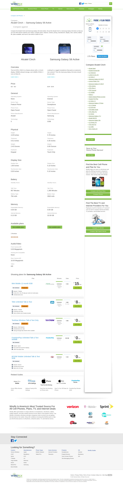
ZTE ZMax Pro (93, 112)
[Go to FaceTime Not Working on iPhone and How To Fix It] (46, 382)
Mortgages (91, 8)
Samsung (26, 464)
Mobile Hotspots (40, 452)
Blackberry (80, 454)
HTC (25, 456)
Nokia (25, 462)
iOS (79, 456)
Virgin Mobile (14, 460)
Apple (25, 452)
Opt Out (110, 475)
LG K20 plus (92, 107)
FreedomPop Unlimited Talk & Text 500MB (25, 338)
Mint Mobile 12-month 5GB (22, 283)
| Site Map (104, 475)
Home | (72, 475)
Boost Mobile (14, 467)
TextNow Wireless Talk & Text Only (25, 320)
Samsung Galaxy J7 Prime (96, 103)
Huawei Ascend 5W (94, 70)
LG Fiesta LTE (93, 122)
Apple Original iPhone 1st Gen (97, 97)
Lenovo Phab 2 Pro (94, 81)
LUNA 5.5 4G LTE (94, 75)
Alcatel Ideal (92, 68)
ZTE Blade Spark (93, 109)
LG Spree (91, 114)
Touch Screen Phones (67, 456)
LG (24, 458)
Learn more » (15, 77)
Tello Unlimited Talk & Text (22, 302)
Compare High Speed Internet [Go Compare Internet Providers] (98, 231)
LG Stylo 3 (92, 77)
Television (50, 454)
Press (90, 3)
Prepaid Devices (66, 454)
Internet (60, 8)
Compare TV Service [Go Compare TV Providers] (98, 228)
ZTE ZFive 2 (92, 88)
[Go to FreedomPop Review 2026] (75, 382)
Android (80, 452)
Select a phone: (90, 24)
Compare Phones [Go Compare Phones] (98, 194)
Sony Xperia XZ (93, 129)
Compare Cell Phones (17, 15)
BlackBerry (26, 454)
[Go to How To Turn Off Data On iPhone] (61, 382)
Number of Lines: (103, 25)
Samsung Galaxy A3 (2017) (96, 79)
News (86, 3)
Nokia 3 (91, 94)
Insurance (81, 8)
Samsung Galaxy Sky (95, 120)
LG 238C (91, 126)
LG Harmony (92, 72)
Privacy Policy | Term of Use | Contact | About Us (88, 475)
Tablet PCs (38, 454)
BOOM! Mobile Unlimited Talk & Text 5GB (26, 357)
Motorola (26, 460)
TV (53, 8)
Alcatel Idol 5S (93, 118)
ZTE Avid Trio (92, 124)
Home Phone (44, 8)
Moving (100, 8)
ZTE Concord (92, 90)
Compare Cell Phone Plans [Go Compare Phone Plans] (98, 191)
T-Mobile (13, 458)
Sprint (12, 456)
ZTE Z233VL (92, 86)
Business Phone (32, 8)
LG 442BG (92, 92)
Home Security (71, 8)
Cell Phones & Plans (18, 8)
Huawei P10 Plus (93, 99)
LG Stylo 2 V (92, 101)
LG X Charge (92, 105)
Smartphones (65, 452)
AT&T (12, 454)
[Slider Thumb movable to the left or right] (89, 41)
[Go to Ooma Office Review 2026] (17, 382)
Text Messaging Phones (68, 458)
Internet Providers (52, 452)
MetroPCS (13, 464)
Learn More (90, 139)
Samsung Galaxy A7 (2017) (96, 84)
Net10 (12, 462)
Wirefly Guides (92, 450)
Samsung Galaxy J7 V (95, 116)
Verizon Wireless (15, 452)
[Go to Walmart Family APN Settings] (31, 382)
